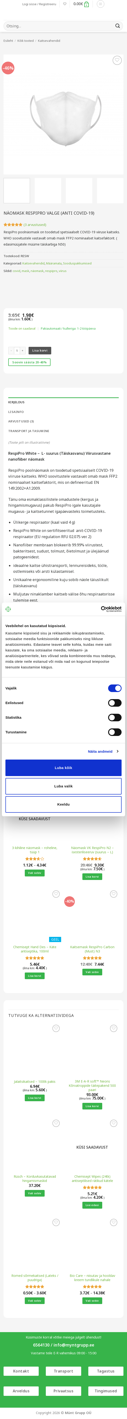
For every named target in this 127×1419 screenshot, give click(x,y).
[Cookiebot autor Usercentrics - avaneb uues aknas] (101, 609)
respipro (51, 271)
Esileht (8, 40)
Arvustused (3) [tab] (21, 421)
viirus (63, 271)
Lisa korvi (39, 350)
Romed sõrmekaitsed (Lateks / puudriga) (34, 1278)
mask (25, 271)
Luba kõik (63, 768)
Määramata (54, 263)
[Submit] (118, 25)
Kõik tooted (25, 40)
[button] (39, 4)
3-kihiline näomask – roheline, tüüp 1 (34, 850)
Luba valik (63, 786)
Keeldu (63, 804)
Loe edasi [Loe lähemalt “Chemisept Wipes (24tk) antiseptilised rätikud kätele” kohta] (92, 1205)
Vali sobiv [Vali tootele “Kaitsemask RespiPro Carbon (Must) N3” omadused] (92, 972)
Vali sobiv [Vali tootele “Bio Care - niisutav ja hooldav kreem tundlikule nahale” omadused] (92, 1300)
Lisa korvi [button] (92, 876)
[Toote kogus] (17, 350)
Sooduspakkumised (77, 263)
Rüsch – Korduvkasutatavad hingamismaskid (35, 1178)
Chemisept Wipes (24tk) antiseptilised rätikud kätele (92, 1178)
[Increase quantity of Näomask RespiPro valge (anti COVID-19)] (23, 350)
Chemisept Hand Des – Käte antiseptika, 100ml (34, 949)
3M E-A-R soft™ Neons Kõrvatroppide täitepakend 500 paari (92, 1085)
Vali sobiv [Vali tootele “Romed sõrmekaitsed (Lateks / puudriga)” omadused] (34, 1300)
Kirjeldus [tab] (16, 402)
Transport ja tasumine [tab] (28, 431)
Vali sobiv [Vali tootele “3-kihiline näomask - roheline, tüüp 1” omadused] (34, 873)
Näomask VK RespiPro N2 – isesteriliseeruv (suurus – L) (92, 850)
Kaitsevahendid (49, 40)
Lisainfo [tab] (16, 412)
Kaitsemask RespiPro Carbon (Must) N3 (92, 949)
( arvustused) (35, 224)
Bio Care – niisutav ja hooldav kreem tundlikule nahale (92, 1278)
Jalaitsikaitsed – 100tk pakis (34, 1081)
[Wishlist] (64, 4)
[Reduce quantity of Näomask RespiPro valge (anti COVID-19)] (11, 350)
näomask (37, 271)
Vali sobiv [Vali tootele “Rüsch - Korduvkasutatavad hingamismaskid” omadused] (34, 1193)
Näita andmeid (100, 751)
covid (16, 271)
